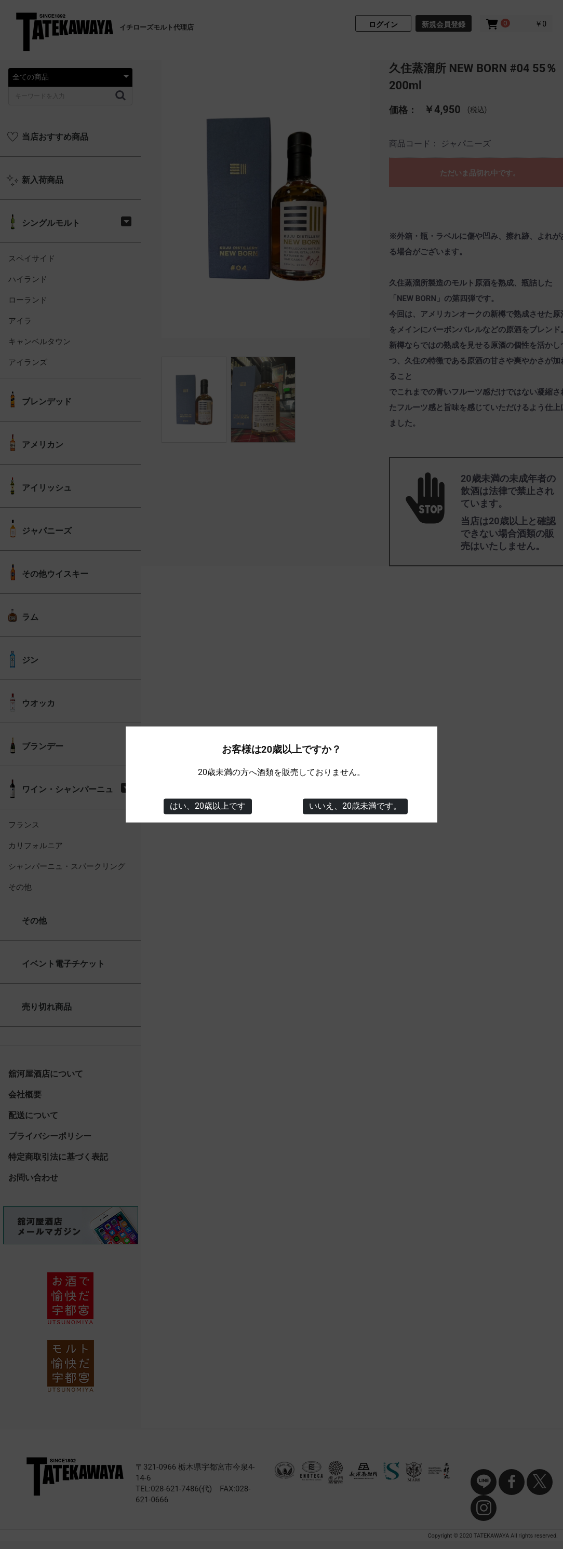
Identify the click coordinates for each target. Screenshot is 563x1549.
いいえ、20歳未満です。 (355, 806)
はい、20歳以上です (208, 806)
